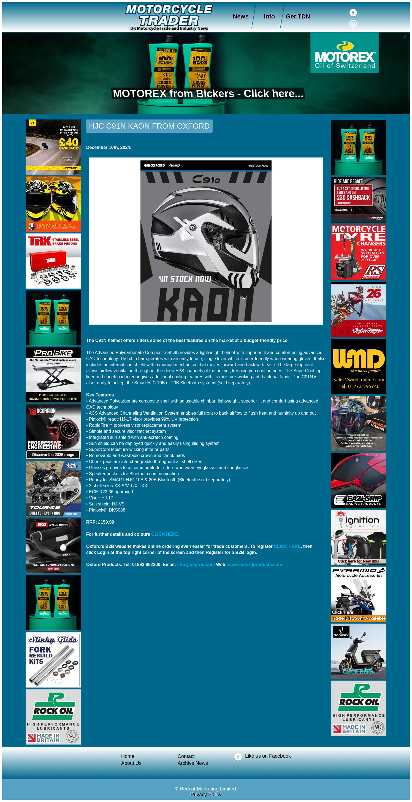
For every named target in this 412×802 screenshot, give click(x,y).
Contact (186, 756)
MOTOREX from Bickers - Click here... (206, 93)
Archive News (193, 763)
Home (127, 756)
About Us (131, 763)
